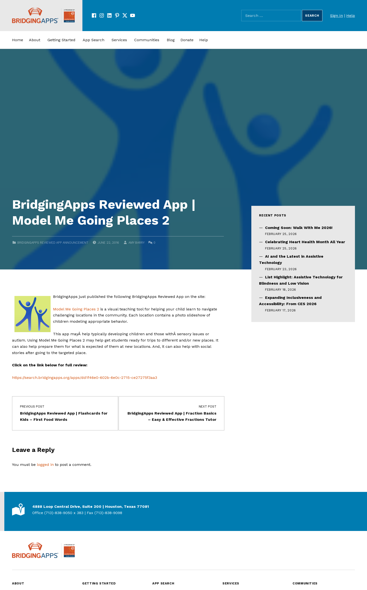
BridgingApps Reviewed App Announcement (52, 242)
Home (17, 40)
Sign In (336, 15)
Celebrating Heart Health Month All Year (305, 242)
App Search (93, 40)
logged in (45, 464)
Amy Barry (136, 242)
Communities (146, 40)
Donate (187, 40)
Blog (171, 40)
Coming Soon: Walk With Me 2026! (299, 227)
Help (350, 15)
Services (119, 40)
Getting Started (61, 40)
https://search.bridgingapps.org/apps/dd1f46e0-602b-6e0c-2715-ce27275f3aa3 (84, 377)
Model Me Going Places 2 (76, 309)
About (34, 40)
